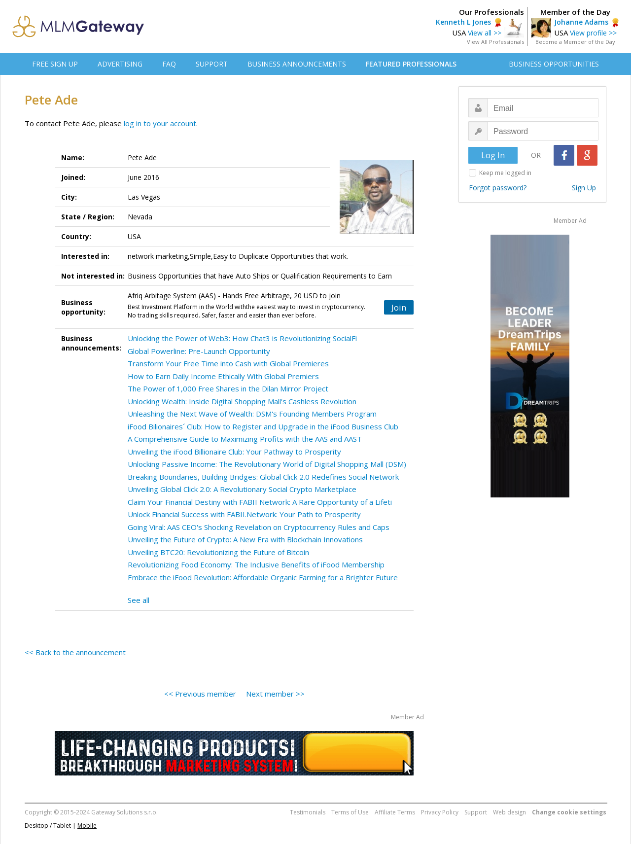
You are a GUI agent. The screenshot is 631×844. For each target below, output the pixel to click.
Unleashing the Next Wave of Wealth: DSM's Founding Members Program (252, 414)
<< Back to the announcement (75, 652)
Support (475, 812)
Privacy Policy (439, 812)
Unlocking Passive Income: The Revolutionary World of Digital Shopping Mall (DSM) (267, 464)
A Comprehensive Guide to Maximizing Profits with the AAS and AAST (245, 439)
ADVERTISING (120, 64)
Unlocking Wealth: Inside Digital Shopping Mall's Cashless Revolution (242, 401)
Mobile (87, 825)
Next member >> (275, 694)
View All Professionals (495, 41)
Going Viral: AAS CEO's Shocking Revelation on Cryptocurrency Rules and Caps (258, 527)
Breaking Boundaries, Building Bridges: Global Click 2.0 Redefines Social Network (263, 477)
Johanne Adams (581, 22)
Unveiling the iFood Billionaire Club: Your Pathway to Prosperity (234, 452)
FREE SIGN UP (55, 64)
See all (138, 600)
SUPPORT (212, 64)
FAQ (169, 64)
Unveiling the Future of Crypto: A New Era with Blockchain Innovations (245, 539)
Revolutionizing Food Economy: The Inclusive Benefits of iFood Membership (256, 564)
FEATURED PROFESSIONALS (411, 64)
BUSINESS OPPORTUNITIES (554, 64)
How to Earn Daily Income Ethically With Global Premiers (223, 376)
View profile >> (593, 32)
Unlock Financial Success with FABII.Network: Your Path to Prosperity (244, 514)
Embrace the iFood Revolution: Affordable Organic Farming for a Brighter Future (263, 577)
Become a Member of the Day (575, 41)
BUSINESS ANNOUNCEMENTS (296, 64)
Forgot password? (497, 187)
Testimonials (307, 812)
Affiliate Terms (395, 812)
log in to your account (160, 123)
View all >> (484, 32)
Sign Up (584, 187)
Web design (509, 812)
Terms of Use (350, 812)
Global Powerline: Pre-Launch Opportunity (199, 351)
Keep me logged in (505, 173)
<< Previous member (200, 694)
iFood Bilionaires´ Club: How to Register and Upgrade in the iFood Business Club (263, 426)
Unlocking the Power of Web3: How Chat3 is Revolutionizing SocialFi (242, 338)
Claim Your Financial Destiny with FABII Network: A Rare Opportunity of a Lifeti (260, 502)
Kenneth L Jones (463, 22)
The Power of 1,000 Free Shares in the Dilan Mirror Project (228, 388)
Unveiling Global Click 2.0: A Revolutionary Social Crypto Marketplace (242, 489)
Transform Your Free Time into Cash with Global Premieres (228, 363)
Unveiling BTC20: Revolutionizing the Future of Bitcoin (218, 552)
